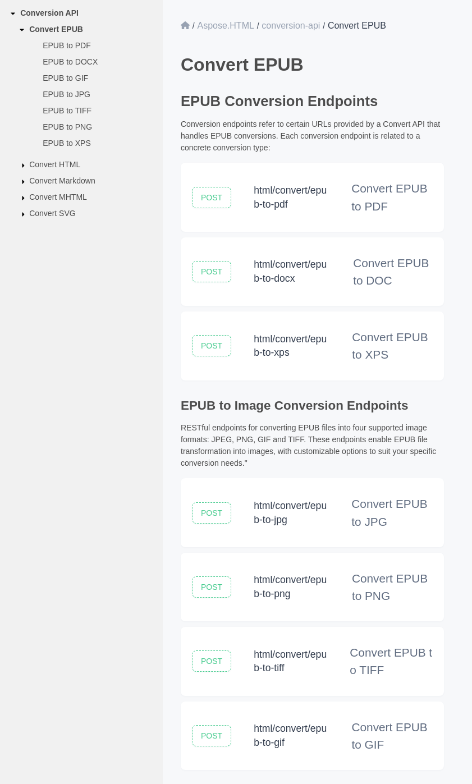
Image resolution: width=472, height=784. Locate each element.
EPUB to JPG (66, 94)
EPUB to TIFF (67, 110)
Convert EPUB (56, 29)
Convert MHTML (58, 196)
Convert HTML (54, 164)
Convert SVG (52, 213)
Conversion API (49, 12)
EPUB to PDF (67, 45)
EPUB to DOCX (70, 61)
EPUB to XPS (67, 143)
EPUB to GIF (65, 78)
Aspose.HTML (225, 25)
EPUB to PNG (67, 126)
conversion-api (291, 25)
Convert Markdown (62, 180)
